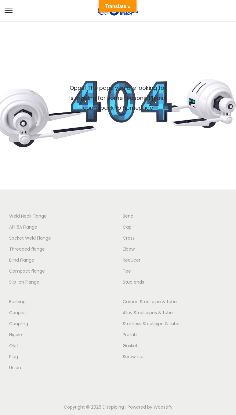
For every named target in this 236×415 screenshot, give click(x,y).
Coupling (18, 324)
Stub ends (133, 282)
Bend (128, 216)
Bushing (17, 302)
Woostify (163, 407)
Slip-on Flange (24, 282)
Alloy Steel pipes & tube (148, 313)
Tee (127, 271)
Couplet (17, 313)
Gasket (130, 346)
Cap (127, 227)
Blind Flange (21, 260)
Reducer (131, 260)
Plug (13, 357)
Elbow (129, 249)
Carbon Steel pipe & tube (150, 302)
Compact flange (27, 271)
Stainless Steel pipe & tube (151, 324)
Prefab (130, 335)
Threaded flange (27, 249)
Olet (13, 346)
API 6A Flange (23, 227)
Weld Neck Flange (28, 216)
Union (15, 368)
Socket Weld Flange (30, 238)
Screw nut (133, 357)
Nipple (15, 335)
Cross (129, 238)
